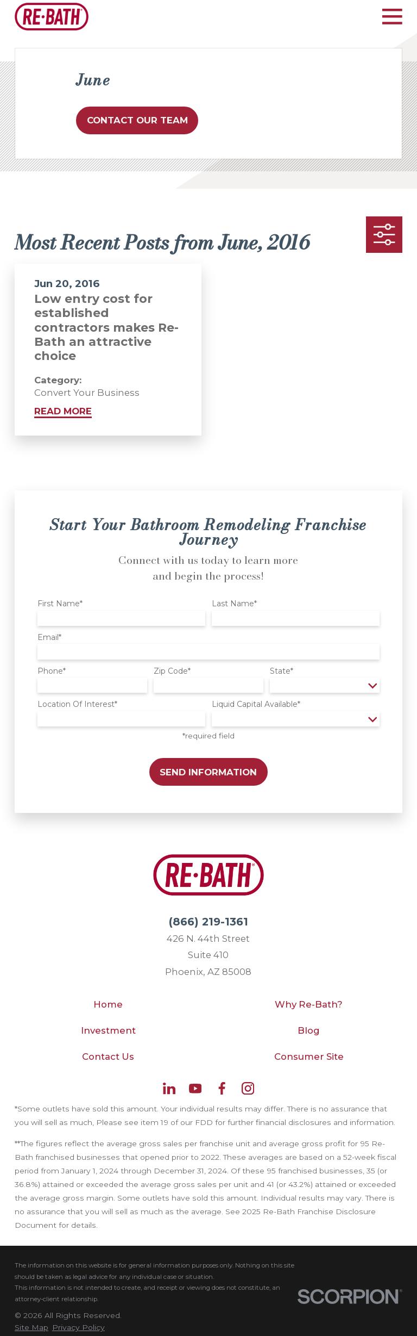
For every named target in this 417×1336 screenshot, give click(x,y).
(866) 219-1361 (208, 921)
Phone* (51, 671)
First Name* (60, 603)
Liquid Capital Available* (256, 704)
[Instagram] (248, 1088)
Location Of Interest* (77, 704)
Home (108, 1004)
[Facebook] (222, 1088)
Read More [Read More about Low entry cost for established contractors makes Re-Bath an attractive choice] (63, 411)
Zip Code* (172, 671)
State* (281, 671)
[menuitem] (31, 1327)
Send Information (208, 772)
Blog (309, 1030)
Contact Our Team (137, 120)
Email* (49, 637)
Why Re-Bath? (309, 1004)
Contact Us (108, 1056)
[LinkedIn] (169, 1088)
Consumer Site (309, 1056)
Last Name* (234, 603)
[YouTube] (195, 1088)
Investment (108, 1030)
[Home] (52, 16)
